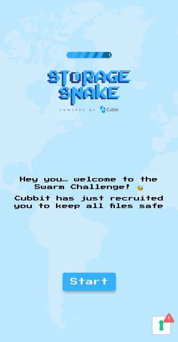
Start (89, 281)
